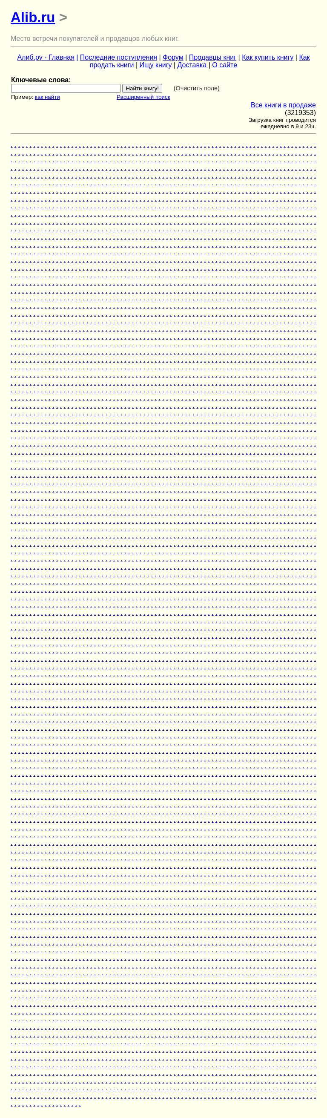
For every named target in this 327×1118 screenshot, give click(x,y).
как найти (47, 97)
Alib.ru (33, 17)
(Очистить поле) (197, 88)
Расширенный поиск (143, 97)
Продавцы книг (212, 57)
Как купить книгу (267, 57)
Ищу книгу (156, 65)
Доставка (192, 65)
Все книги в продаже (283, 105)
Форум (173, 57)
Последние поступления (118, 57)
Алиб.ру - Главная (45, 57)
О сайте (224, 65)
